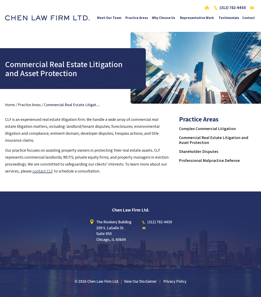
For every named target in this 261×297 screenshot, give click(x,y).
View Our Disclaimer (140, 281)
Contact (248, 18)
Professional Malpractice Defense (209, 160)
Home (207, 7)
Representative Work (197, 18)
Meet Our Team (109, 18)
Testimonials (229, 18)
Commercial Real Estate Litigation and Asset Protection (213, 140)
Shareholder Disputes (198, 151)
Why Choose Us (163, 18)
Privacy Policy (174, 281)
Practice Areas (136, 18)
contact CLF (42, 171)
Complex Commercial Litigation (207, 128)
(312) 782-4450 (233, 7)
